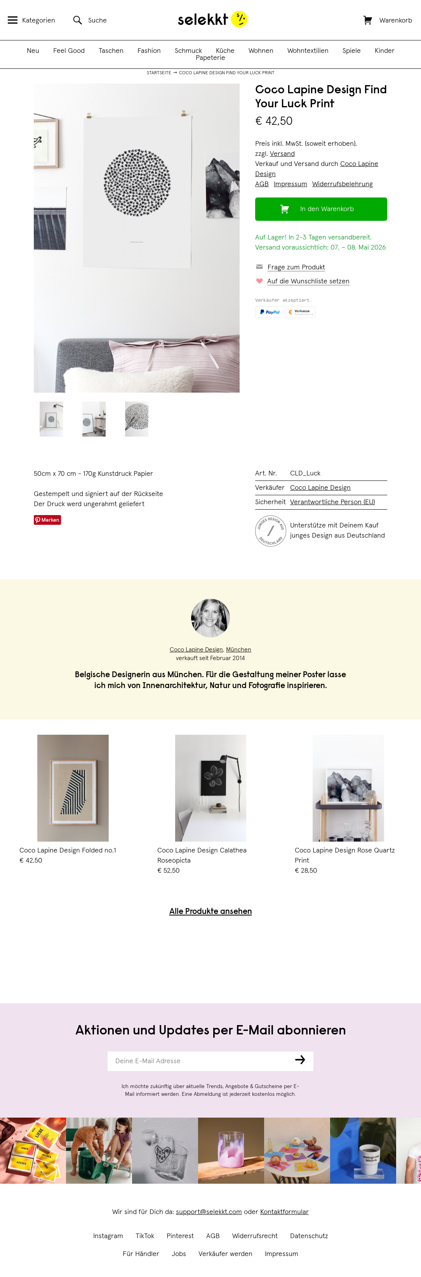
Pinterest (180, 1236)
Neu (33, 50)
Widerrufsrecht (255, 1236)
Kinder (385, 50)
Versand (282, 153)
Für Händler (141, 1254)
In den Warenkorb (327, 209)
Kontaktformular (284, 1212)
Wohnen (261, 50)
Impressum (281, 1254)
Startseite (159, 73)
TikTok (145, 1236)
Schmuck (188, 50)
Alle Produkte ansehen (210, 912)
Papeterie (210, 57)
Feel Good (69, 50)
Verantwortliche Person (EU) (332, 502)
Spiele (352, 50)
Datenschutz (309, 1236)
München (238, 649)
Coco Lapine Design (320, 487)
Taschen (111, 50)
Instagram (108, 1236)
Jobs (179, 1254)
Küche (225, 50)
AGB (213, 1236)
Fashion (149, 50)
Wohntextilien (308, 50)
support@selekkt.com (209, 1212)
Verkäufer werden (225, 1254)
